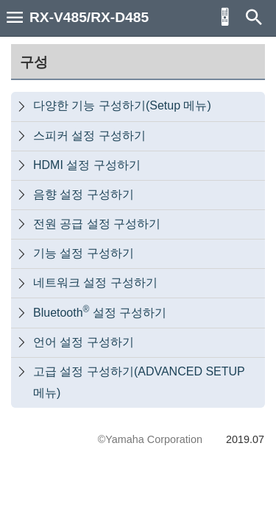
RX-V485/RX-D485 (89, 17)
